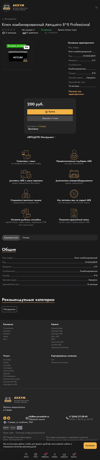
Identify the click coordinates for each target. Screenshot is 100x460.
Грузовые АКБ (56, 333)
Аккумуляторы (57, 328)
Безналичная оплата (11, 379)
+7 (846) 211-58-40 (78, 416)
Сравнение (64, 455)
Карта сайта (8, 432)
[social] (4, 418)
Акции (5, 336)
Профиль (55, 455)
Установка (7, 359)
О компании (8, 328)
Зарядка (6, 373)
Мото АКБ (55, 336)
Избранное (45, 455)
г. (42, 126)
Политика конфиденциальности (30, 432)
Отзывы (26, 237)
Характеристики (11, 237)
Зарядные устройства (59, 347)
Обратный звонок (37, 419)
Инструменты (9, 19)
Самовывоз (7, 368)
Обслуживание (9, 376)
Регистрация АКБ (10, 384)
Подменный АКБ (10, 381)
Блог (5, 339)
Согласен (90, 445)
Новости (6, 333)
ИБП (53, 339)
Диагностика (8, 370)
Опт (52, 359)
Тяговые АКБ (56, 344)
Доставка (7, 365)
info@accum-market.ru (39, 416)
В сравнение (30, 32)
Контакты (6, 331)
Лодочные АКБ (57, 342)
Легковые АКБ (57, 331)
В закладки (9, 32)
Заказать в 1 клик (50, 118)
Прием (6, 362)
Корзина (73, 455)
